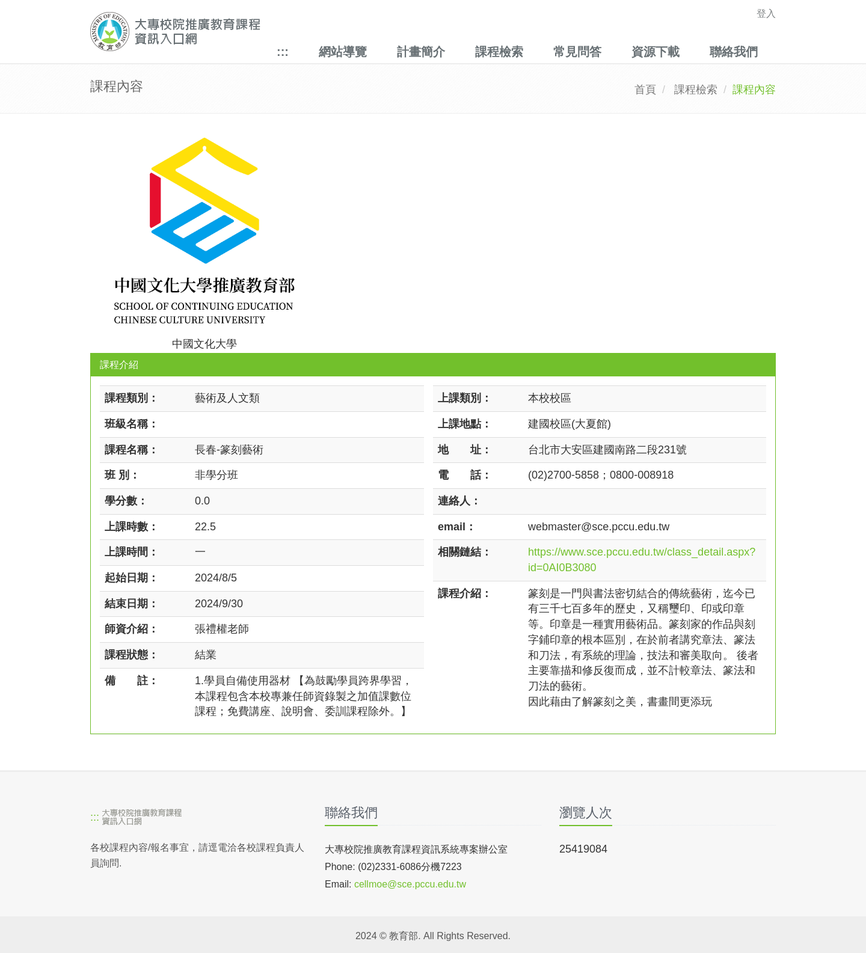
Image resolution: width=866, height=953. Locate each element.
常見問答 (577, 51)
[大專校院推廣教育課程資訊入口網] (366, 31)
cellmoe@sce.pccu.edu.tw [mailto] (410, 884)
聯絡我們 (734, 51)
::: (283, 51)
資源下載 (655, 51)
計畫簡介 (421, 51)
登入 (766, 13)
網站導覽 (343, 51)
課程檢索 (499, 51)
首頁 (645, 90)
